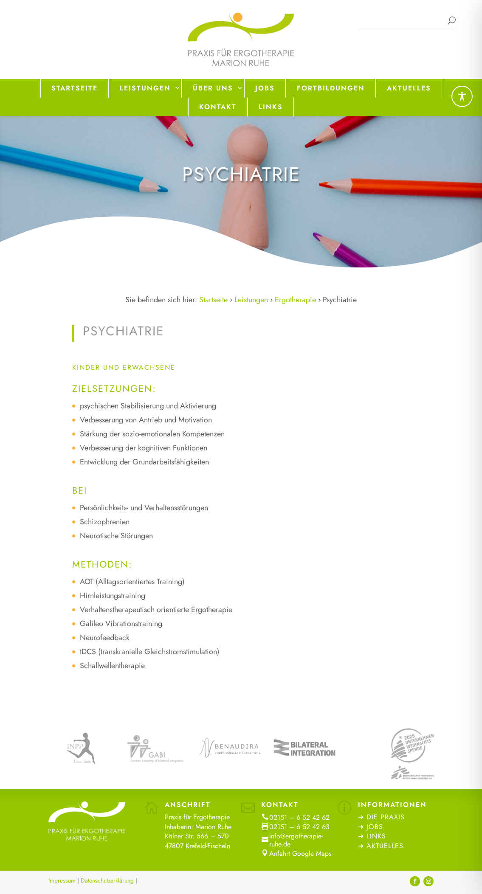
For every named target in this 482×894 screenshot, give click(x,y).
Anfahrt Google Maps (300, 853)
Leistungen (145, 88)
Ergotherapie (295, 299)
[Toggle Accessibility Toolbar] (462, 96)
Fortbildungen (331, 88)
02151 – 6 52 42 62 (299, 817)
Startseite (74, 88)
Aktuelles (409, 88)
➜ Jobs (372, 827)
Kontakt (218, 107)
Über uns (213, 88)
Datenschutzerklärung (107, 880)
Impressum (62, 880)
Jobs (265, 88)
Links (271, 107)
